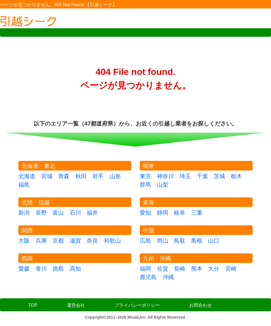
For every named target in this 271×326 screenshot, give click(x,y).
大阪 (24, 241)
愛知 (145, 213)
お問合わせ (200, 305)
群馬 (145, 185)
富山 (58, 213)
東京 (145, 176)
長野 (41, 213)
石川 (75, 213)
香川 (41, 268)
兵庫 (41, 241)
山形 (115, 176)
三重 (196, 213)
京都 (58, 241)
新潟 (24, 213)
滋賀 (75, 241)
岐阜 (179, 213)
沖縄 (168, 277)
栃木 (236, 176)
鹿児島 (148, 277)
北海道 (26, 176)
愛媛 (24, 268)
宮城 (47, 176)
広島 (145, 241)
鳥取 (179, 241)
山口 (213, 241)
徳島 (58, 268)
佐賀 (162, 268)
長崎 (179, 268)
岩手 (98, 176)
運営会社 (76, 305)
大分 (213, 268)
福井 (92, 213)
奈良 (92, 241)
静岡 (162, 213)
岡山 (162, 241)
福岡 (145, 268)
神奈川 (165, 176)
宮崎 (231, 268)
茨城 (219, 176)
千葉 (202, 176)
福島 (24, 185)
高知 (75, 268)
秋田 (81, 176)
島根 (196, 241)
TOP (33, 305)
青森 (63, 176)
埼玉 (185, 176)
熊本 (196, 268)
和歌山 (112, 241)
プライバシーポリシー (137, 305)
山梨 (162, 185)
